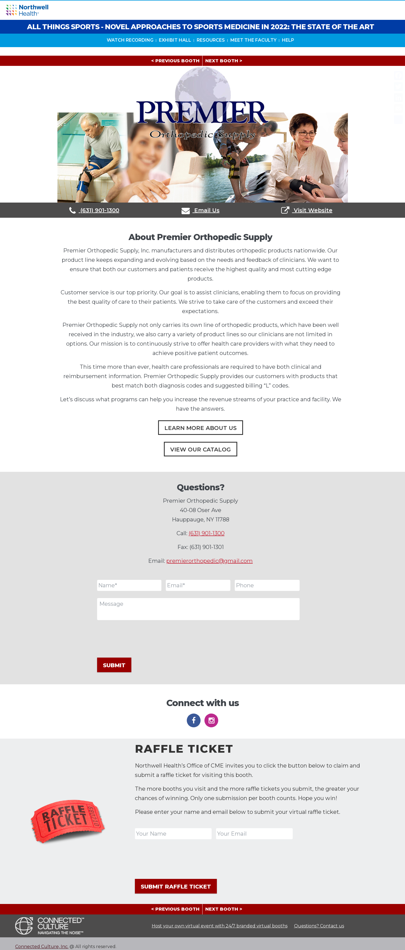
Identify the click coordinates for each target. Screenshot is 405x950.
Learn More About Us (200, 428)
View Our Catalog (200, 449)
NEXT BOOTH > (223, 60)
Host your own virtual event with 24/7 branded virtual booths (219, 919)
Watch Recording (130, 49)
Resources (211, 49)
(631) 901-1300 (94, 210)
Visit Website (306, 210)
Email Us (201, 210)
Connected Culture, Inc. (41, 940)
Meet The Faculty (253, 49)
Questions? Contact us (319, 919)
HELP (288, 49)
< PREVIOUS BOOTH (175, 60)
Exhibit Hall (175, 49)
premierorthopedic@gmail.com (209, 561)
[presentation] (139, 638)
